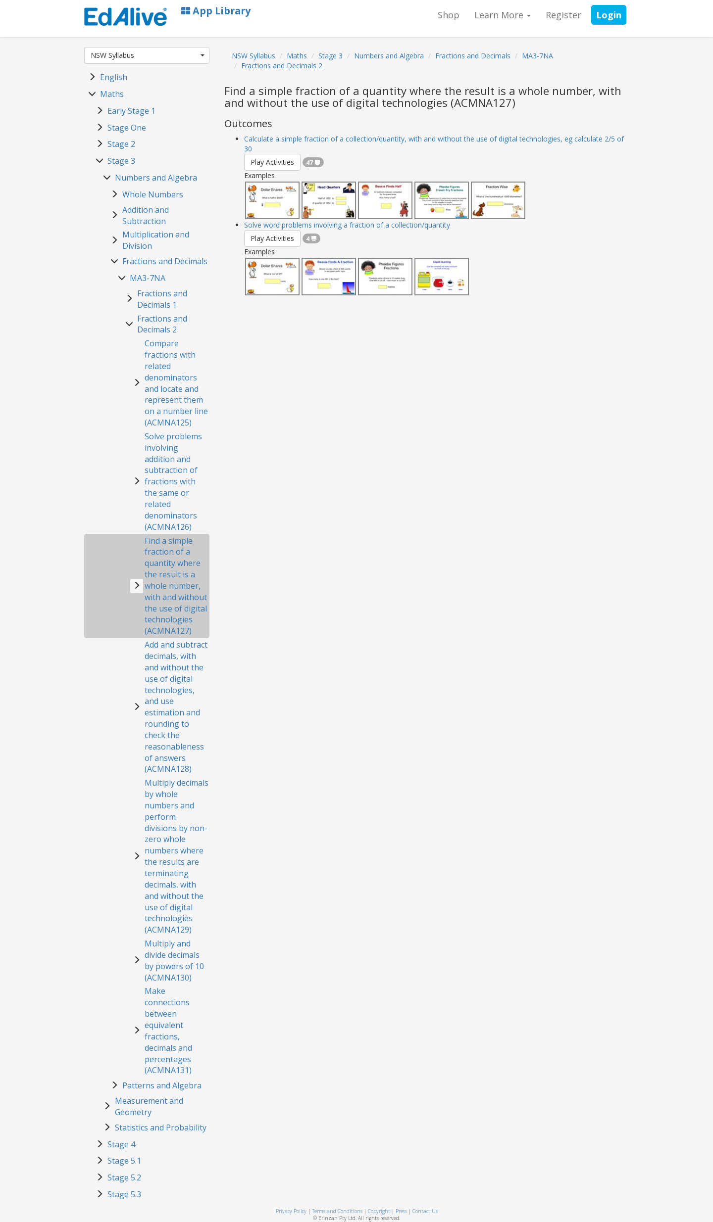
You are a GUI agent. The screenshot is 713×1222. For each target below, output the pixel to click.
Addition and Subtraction (145, 215)
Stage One (126, 127)
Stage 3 (121, 160)
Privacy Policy (291, 1211)
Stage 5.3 (124, 1194)
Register (563, 15)
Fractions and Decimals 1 (162, 299)
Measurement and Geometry (149, 1106)
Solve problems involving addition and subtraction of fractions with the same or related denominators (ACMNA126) (173, 481)
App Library (216, 10)
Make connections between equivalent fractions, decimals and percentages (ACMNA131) (168, 1031)
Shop (448, 15)
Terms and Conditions (337, 1211)
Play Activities (272, 162)
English (113, 77)
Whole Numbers (152, 194)
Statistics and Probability (160, 1127)
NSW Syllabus (147, 55)
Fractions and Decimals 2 (162, 324)
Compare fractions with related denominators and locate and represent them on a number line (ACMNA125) (176, 383)
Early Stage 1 (131, 110)
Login (608, 15)
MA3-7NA (147, 278)
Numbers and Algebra (156, 177)
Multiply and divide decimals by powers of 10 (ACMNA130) (174, 960)
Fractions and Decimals (164, 261)
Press (401, 1211)
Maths (112, 94)
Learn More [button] (502, 15)
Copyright (379, 1211)
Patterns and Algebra (162, 1085)
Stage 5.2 (124, 1177)
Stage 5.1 (124, 1160)
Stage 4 (121, 1144)
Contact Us (425, 1211)
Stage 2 (121, 144)
